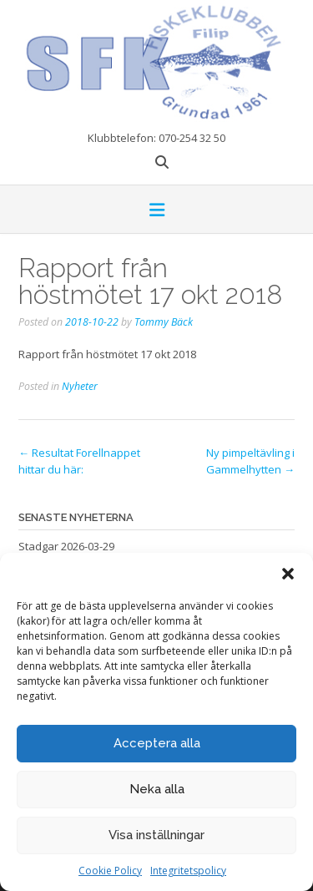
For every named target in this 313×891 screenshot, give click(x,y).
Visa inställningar (156, 835)
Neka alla (156, 789)
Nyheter (80, 386)
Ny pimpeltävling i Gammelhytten (250, 461)
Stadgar (38, 546)
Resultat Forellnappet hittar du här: (79, 461)
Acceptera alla (157, 743)
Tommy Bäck (163, 322)
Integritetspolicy (188, 870)
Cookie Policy (110, 870)
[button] (288, 573)
